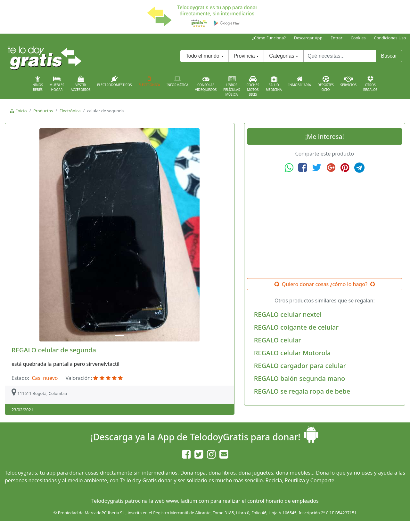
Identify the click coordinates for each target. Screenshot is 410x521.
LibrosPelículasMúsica (231, 86)
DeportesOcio (325, 84)
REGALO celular (277, 340)
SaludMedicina (274, 84)
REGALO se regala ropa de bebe (302, 391)
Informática (177, 81)
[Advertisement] (324, 225)
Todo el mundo (202, 56)
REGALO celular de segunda (54, 350)
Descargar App (308, 38)
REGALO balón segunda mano (299, 378)
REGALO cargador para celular (300, 365)
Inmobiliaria (299, 81)
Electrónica (149, 81)
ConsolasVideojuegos (206, 84)
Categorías (281, 56)
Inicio (20, 111)
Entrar (336, 38)
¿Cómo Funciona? (269, 38)
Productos (43, 111)
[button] (24, 235)
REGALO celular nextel (288, 314)
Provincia (244, 56)
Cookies (358, 38)
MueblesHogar (57, 84)
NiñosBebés (37, 84)
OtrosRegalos (370, 84)
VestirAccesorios (81, 84)
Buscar (389, 56)
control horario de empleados (283, 500)
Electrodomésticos (114, 81)
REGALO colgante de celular (296, 327)
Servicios (348, 81)
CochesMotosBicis (253, 86)
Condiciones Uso (390, 38)
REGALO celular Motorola (292, 353)
